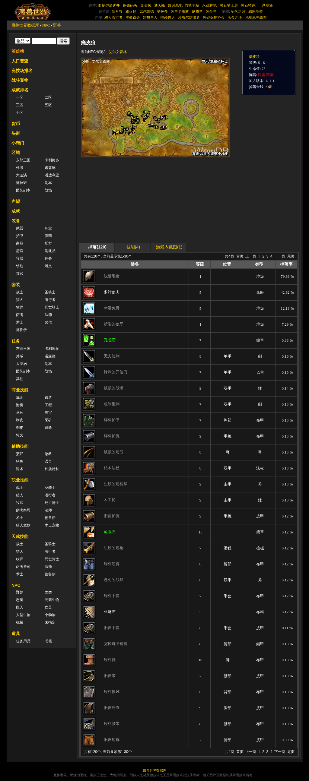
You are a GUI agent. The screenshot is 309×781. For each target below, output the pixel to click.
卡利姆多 (52, 160)
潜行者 (50, 300)
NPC (46, 25)
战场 (48, 190)
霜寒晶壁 (255, 11)
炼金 (19, 397)
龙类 (48, 592)
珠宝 (48, 228)
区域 (15, 152)
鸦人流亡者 (113, 17)
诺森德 (50, 168)
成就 (15, 211)
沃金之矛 (235, 17)
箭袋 (19, 251)
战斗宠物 (19, 80)
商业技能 (19, 389)
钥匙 (19, 266)
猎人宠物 (23, 525)
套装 (15, 284)
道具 (15, 633)
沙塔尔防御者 (189, 17)
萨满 (19, 315)
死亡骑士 (52, 503)
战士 (19, 292)
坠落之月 (238, 11)
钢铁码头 (130, 5)
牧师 (19, 307)
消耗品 (50, 251)
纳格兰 (197, 11)
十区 (19, 112)
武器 (19, 228)
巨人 (19, 607)
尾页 (291, 256)
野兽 (57, 25)
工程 (48, 405)
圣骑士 (50, 292)
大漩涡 (21, 175)
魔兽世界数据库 (25, 25)
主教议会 (133, 17)
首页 (240, 256)
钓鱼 (19, 461)
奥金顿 (145, 5)
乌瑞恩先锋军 (256, 17)
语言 (48, 461)
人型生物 (23, 615)
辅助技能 (19, 446)
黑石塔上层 (229, 5)
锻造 (48, 397)
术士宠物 (52, 525)
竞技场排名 (22, 70)
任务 (48, 258)
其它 (19, 273)
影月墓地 (175, 5)
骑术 (19, 469)
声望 (15, 201)
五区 (48, 105)
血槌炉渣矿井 (109, 5)
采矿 (48, 420)
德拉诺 (21, 183)
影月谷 (117, 11)
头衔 (15, 133)
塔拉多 (162, 11)
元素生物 (52, 600)
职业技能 (19, 480)
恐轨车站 (192, 5)
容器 (19, 258)
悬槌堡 (267, 5)
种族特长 (52, 469)
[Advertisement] (138, 199)
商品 (19, 243)
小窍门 (17, 143)
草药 (19, 412)
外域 (19, 168)
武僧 (48, 322)
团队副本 (23, 190)
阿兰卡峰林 (180, 11)
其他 (19, 379)
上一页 (250, 256)
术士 (19, 322)
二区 (48, 97)
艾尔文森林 (118, 52)
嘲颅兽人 (168, 17)
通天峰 (159, 5)
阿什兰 (211, 11)
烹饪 (19, 454)
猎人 (19, 300)
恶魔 (19, 600)
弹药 (48, 236)
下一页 (279, 256)
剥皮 (19, 427)
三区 (19, 105)
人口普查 (19, 60)
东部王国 (23, 160)
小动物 (50, 615)
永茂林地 (209, 5)
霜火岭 (131, 11)
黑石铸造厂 (250, 5)
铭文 (19, 435)
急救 (48, 454)
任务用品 (23, 641)
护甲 (19, 236)
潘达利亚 (52, 175)
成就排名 (19, 89)
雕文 (48, 266)
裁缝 (48, 427)
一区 (19, 97)
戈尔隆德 (146, 11)
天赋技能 (19, 536)
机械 (19, 622)
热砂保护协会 (214, 17)
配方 (48, 243)
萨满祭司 (23, 510)
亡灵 (48, 607)
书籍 (48, 641)
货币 (15, 123)
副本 (48, 183)
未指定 (50, 622)
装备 (15, 220)
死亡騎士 (52, 307)
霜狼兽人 (150, 17)
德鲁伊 (21, 330)
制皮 (19, 420)
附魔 (19, 405)
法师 (48, 315)
